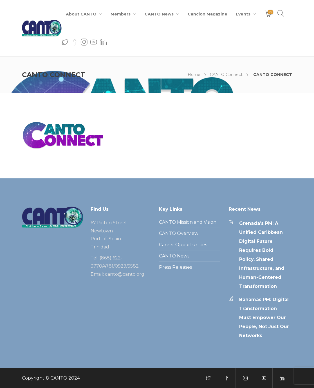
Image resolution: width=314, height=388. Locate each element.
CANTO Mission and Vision (187, 222)
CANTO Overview (178, 233)
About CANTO (81, 14)
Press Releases (175, 267)
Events (243, 14)
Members (121, 14)
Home (194, 74)
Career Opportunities (183, 244)
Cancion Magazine (207, 14)
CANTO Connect (226, 74)
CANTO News (159, 14)
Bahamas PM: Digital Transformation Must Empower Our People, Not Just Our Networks (264, 317)
